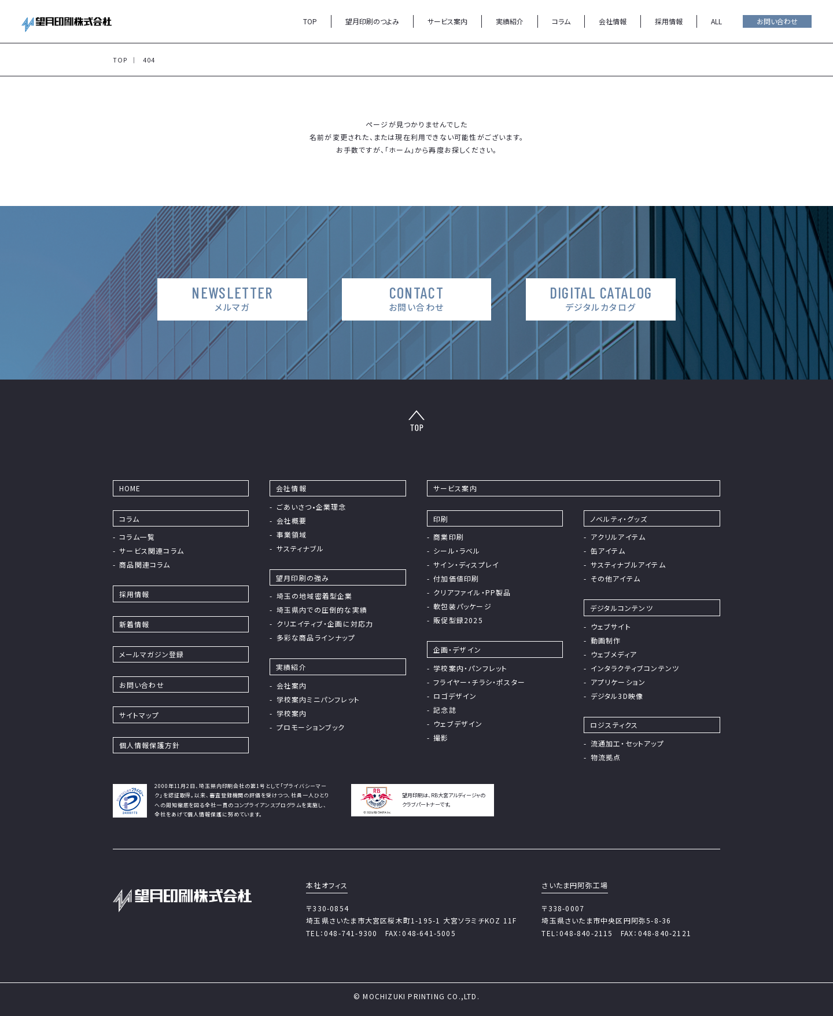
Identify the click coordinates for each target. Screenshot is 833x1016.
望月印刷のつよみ (372, 21)
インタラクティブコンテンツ (635, 668)
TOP (310, 21)
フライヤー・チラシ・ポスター (479, 682)
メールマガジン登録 (152, 654)
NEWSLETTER (230, 298)
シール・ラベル (456, 550)
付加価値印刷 (456, 578)
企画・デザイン (457, 649)
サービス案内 (447, 21)
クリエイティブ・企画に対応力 (325, 623)
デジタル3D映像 (617, 696)
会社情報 (612, 21)
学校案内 (292, 713)
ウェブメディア (614, 654)
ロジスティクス (614, 725)
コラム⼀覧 (137, 537)
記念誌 (444, 710)
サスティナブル (300, 548)
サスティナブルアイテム (628, 564)
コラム (561, 21)
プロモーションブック (311, 727)
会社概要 (292, 520)
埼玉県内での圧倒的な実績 (322, 609)
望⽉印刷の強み (302, 578)
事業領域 (292, 534)
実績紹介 (510, 21)
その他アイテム (615, 578)
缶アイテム (608, 550)
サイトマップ (139, 715)
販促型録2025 (458, 620)
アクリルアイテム (618, 537)
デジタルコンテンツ (621, 608)
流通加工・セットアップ (627, 743)
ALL (716, 21)
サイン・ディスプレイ (466, 564)
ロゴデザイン (455, 696)
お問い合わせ (777, 21)
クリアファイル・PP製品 (472, 592)
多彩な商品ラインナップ (316, 637)
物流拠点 (606, 757)
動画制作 (606, 640)
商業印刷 (448, 537)
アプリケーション (618, 682)
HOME (130, 488)
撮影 (440, 737)
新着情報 (134, 624)
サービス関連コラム (151, 550)
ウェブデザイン (457, 723)
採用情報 (669, 21)
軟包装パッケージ (462, 606)
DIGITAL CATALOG (603, 298)
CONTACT (416, 298)
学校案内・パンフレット (470, 668)
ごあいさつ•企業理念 (312, 506)
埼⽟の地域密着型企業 (315, 596)
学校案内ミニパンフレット (318, 699)
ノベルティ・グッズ (618, 519)
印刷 (440, 519)
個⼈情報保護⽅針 (149, 745)
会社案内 (292, 685)
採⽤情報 (134, 594)
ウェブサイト (611, 626)
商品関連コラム (144, 564)
